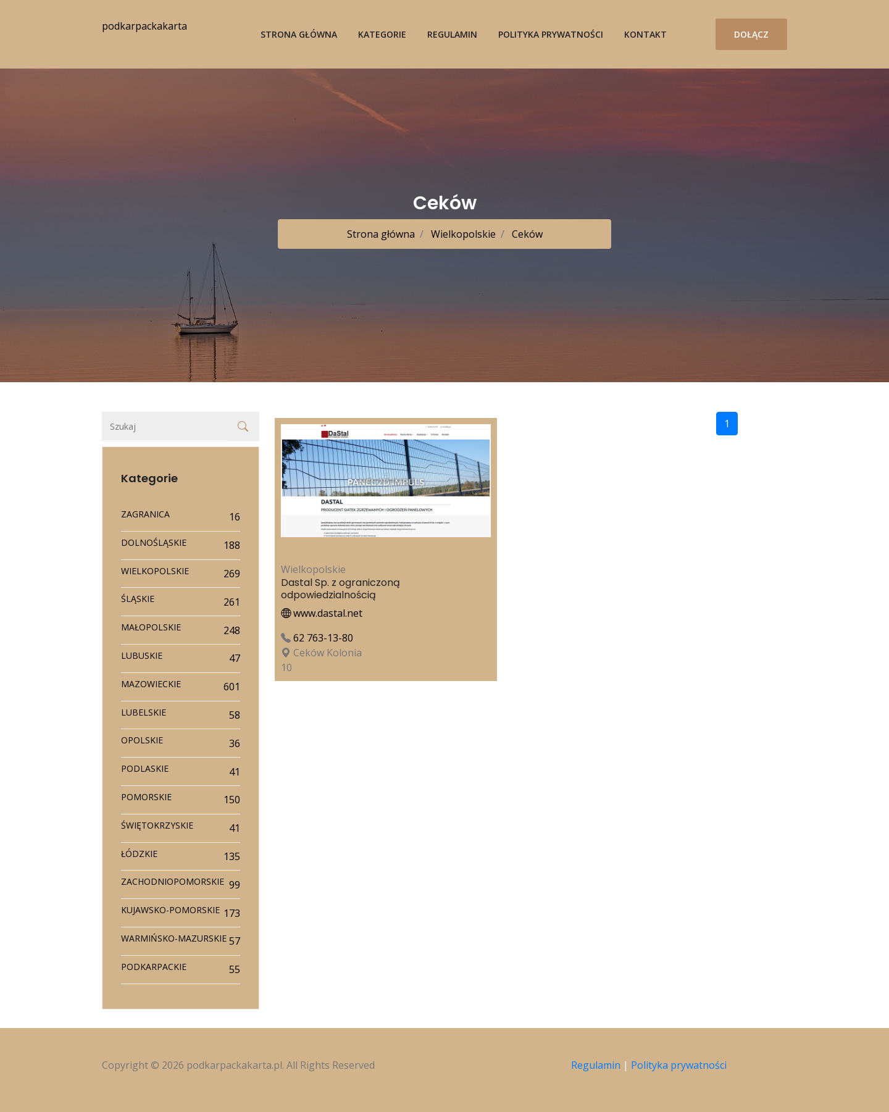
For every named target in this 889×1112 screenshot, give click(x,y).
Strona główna (299, 34)
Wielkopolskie (462, 234)
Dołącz (751, 34)
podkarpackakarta (144, 26)
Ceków (526, 234)
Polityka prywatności (550, 34)
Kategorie (382, 34)
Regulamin (452, 34)
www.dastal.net (321, 613)
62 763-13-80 (323, 638)
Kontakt (645, 34)
